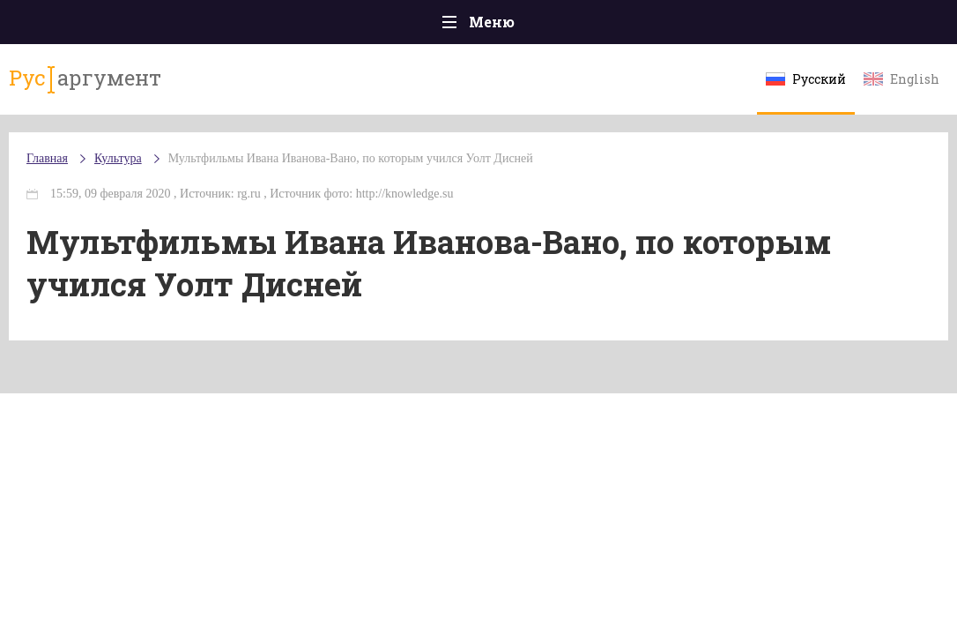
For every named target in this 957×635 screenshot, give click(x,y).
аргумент (85, 78)
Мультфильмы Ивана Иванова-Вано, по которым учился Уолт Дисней (350, 158)
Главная (47, 158)
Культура (118, 158)
